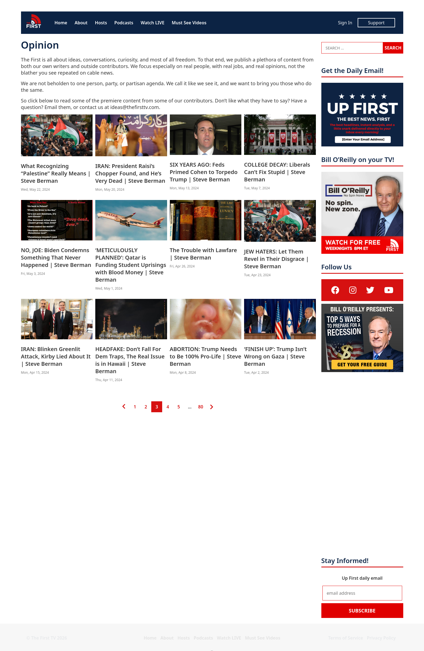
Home (61, 23)
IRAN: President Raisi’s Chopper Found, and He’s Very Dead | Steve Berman (130, 173)
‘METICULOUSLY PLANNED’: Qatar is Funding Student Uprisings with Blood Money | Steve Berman (130, 264)
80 (200, 405)
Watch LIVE (152, 23)
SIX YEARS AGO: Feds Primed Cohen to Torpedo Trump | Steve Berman (204, 172)
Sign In (345, 23)
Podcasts (123, 23)
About (81, 23)
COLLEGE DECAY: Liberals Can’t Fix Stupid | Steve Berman (277, 172)
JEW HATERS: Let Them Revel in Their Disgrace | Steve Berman (276, 259)
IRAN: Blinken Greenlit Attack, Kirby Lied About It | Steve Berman (56, 356)
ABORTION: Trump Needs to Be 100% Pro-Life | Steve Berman (205, 356)
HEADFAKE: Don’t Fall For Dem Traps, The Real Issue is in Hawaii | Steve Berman (130, 360)
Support (376, 23)
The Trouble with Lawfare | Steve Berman (203, 253)
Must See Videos (189, 23)
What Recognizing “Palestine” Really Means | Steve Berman (56, 173)
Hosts (101, 23)
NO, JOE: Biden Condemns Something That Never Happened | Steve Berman (56, 257)
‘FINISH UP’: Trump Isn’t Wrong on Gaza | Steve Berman (275, 356)
